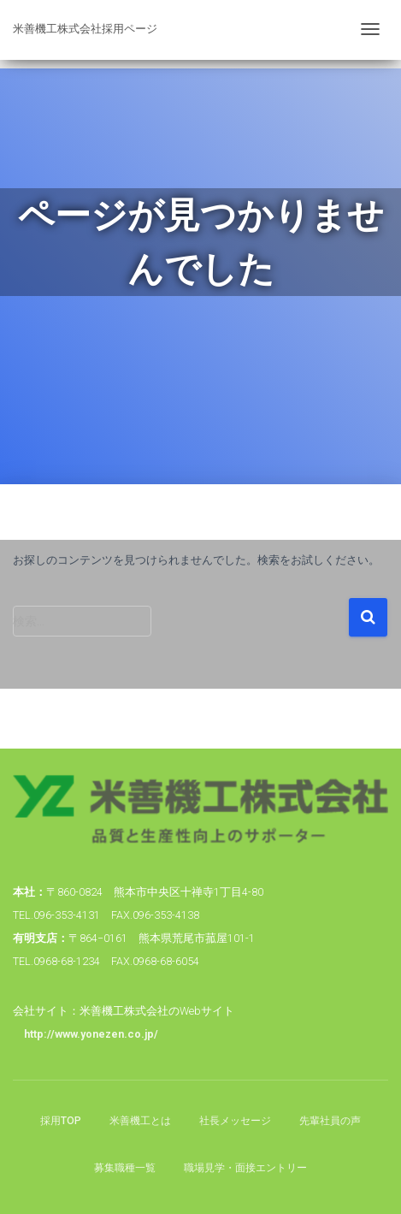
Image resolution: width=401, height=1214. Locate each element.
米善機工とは (140, 1121)
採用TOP (60, 1121)
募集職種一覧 (125, 1168)
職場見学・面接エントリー (245, 1168)
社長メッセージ (235, 1121)
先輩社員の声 (330, 1121)
